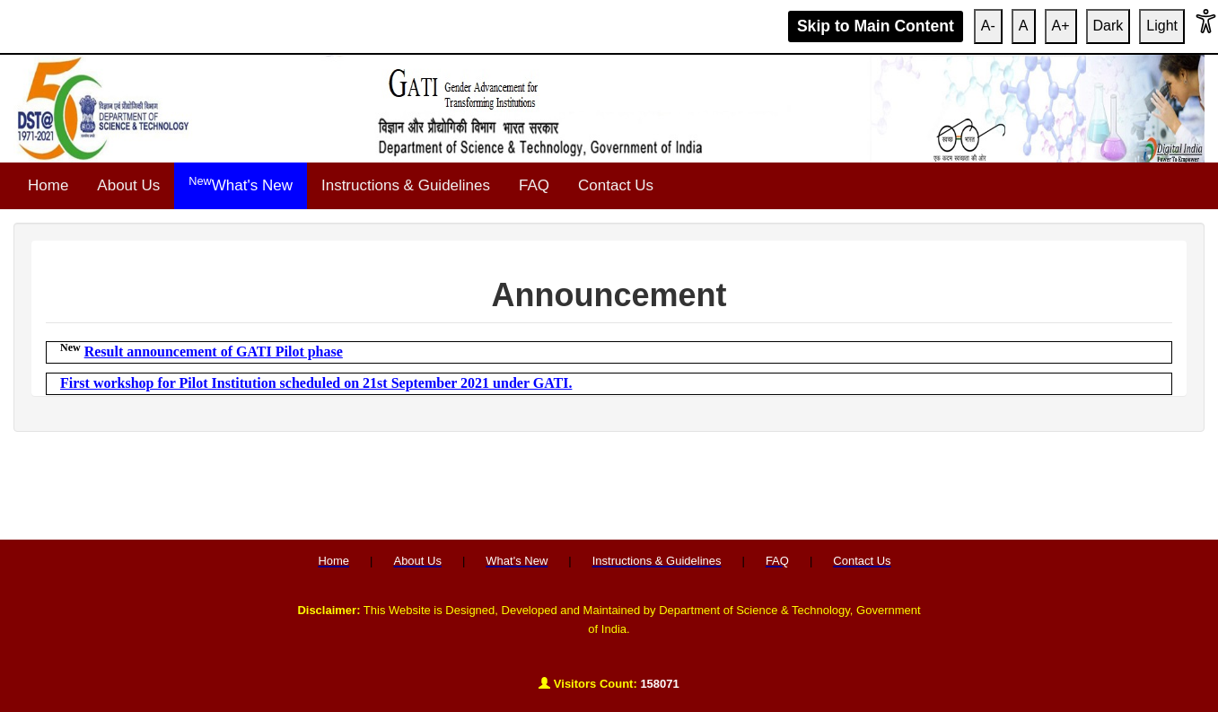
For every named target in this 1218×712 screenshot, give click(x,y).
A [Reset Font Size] (1024, 25)
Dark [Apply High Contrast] (1108, 25)
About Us (128, 185)
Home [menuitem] (333, 560)
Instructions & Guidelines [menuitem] (657, 560)
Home (48, 185)
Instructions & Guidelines (405, 185)
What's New (240, 184)
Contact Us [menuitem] (861, 560)
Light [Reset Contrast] (1162, 25)
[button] (1206, 26)
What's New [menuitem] (517, 560)
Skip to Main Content (875, 26)
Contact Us (615, 185)
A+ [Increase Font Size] (1061, 25)
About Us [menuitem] (417, 560)
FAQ (534, 185)
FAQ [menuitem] (777, 560)
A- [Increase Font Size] (988, 25)
